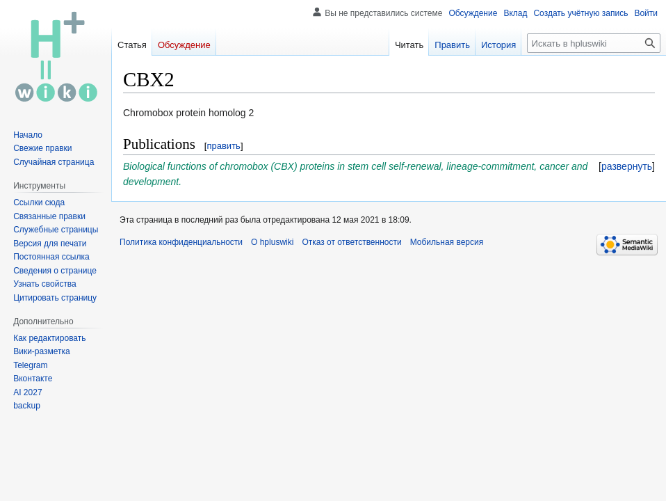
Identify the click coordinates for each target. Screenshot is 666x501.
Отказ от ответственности (351, 242)
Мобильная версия (447, 242)
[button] (627, 166)
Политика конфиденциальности (181, 242)
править (223, 146)
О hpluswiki (272, 242)
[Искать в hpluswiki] (593, 43)
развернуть (626, 166)
